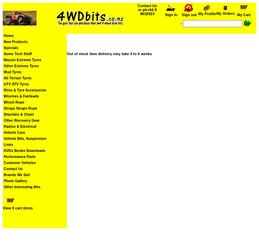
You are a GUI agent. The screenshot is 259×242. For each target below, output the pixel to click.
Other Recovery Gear (22, 120)
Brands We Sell (17, 175)
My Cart (244, 13)
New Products (16, 42)
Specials (11, 48)
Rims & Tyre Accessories (25, 90)
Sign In (171, 13)
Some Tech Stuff (18, 54)
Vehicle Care (14, 132)
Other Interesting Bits (22, 187)
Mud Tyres (13, 72)
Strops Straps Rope (20, 108)
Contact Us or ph (147, 10)
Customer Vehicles (20, 163)
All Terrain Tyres (18, 78)
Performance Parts (20, 157)
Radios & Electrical (20, 126)
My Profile (207, 12)
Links (8, 145)
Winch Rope (14, 102)
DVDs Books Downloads (25, 151)
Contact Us (13, 169)
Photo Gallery (15, 181)
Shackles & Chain (19, 114)
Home (9, 36)
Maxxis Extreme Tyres (22, 60)
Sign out (189, 13)
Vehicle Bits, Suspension (25, 138)
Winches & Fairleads (21, 96)
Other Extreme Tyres (21, 66)
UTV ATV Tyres (16, 84)
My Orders (225, 11)
